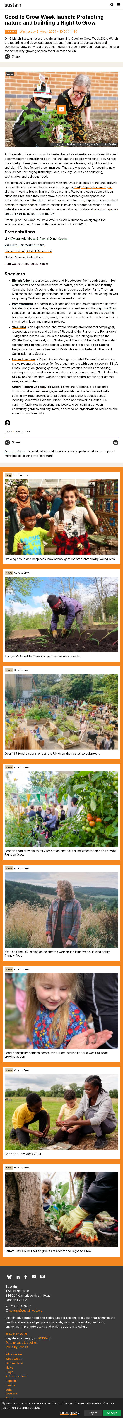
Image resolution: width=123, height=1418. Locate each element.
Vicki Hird (19, 327)
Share (16, 56)
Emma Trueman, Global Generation (28, 251)
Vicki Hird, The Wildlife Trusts (25, 245)
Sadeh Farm (91, 289)
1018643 (44, 1338)
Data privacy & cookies (21, 1342)
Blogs (9, 1372)
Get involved (14, 1363)
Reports (11, 1381)
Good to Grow (22, 431)
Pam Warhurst (22, 304)
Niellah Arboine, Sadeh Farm (24, 257)
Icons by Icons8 (17, 1347)
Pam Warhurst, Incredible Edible (26, 263)
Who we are (14, 1354)
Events (8, 431)
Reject (93, 1413)
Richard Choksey (34, 387)
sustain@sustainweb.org (25, 1310)
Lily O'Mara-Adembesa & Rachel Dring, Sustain (36, 238)
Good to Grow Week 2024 (89, 38)
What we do (14, 1358)
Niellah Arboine (23, 280)
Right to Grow (106, 308)
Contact (11, 1394)
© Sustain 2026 (16, 1334)
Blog (8, 475)
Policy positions (16, 1376)
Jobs (9, 1389)
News (9, 572)
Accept (112, 1413)
